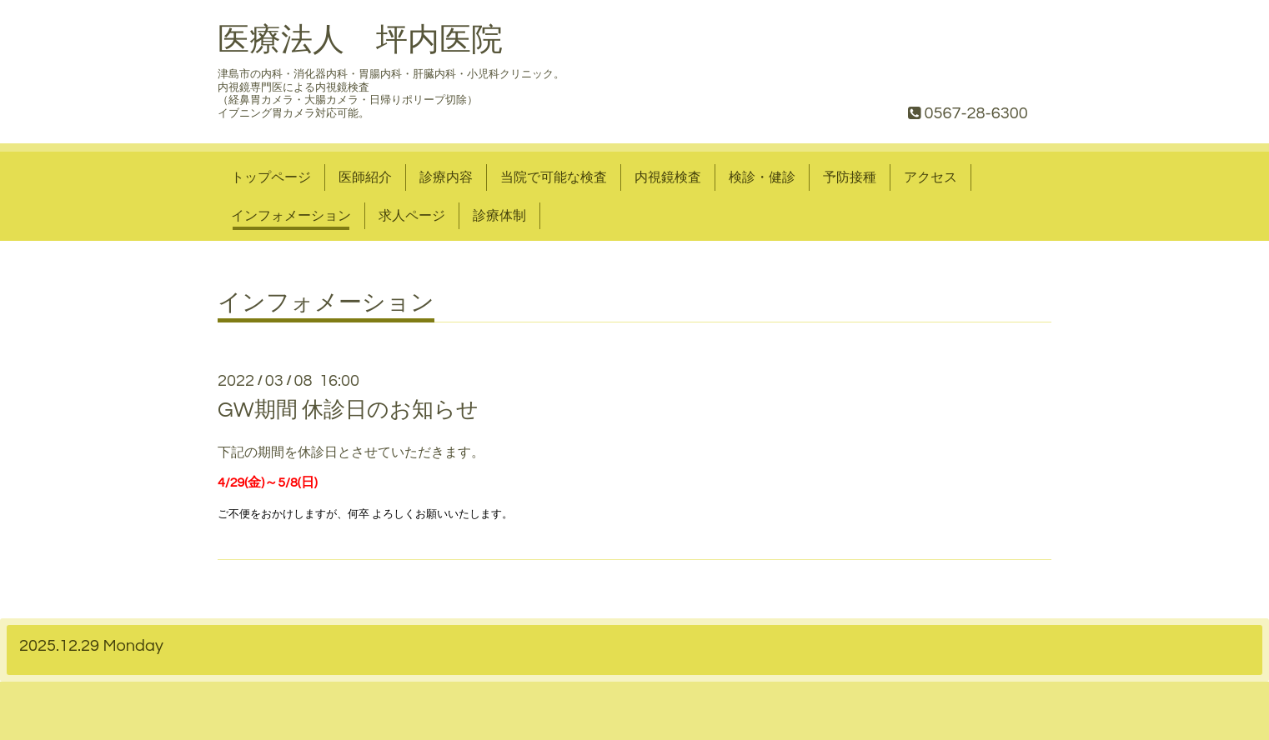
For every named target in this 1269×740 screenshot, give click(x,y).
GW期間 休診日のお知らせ (348, 410)
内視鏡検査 (667, 177)
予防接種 (849, 177)
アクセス (930, 177)
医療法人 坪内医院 (360, 40)
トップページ (271, 177)
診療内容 (446, 177)
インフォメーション (291, 215)
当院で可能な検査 (553, 177)
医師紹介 (365, 177)
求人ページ (412, 215)
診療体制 (499, 215)
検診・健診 (762, 177)
